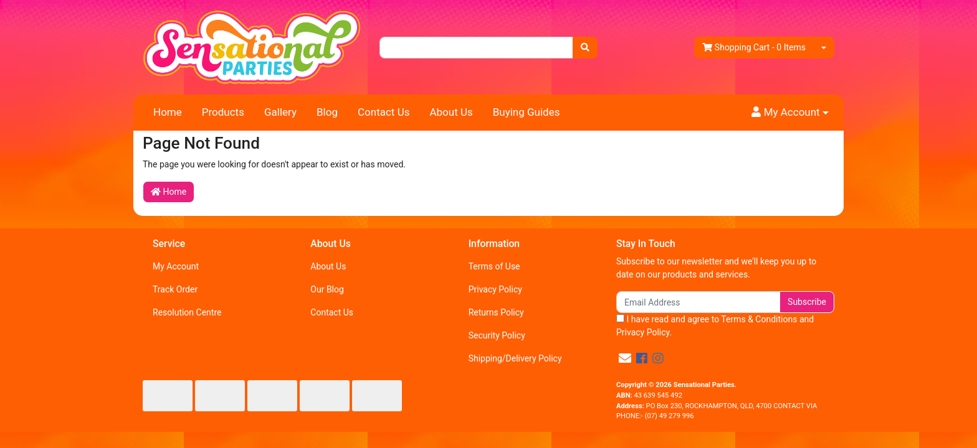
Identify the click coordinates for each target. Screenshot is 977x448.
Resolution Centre (187, 312)
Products (223, 112)
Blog (327, 112)
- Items (754, 47)
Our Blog (327, 289)
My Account (176, 266)
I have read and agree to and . (715, 325)
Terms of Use (494, 266)
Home (167, 112)
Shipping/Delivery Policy (515, 358)
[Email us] (625, 358)
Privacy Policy (495, 289)
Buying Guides (526, 112)
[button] (790, 113)
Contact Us (383, 112)
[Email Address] (698, 302)
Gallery (280, 112)
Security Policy (497, 335)
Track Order (175, 289)
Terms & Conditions (759, 319)
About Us (450, 112)
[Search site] (585, 47)
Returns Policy (496, 312)
